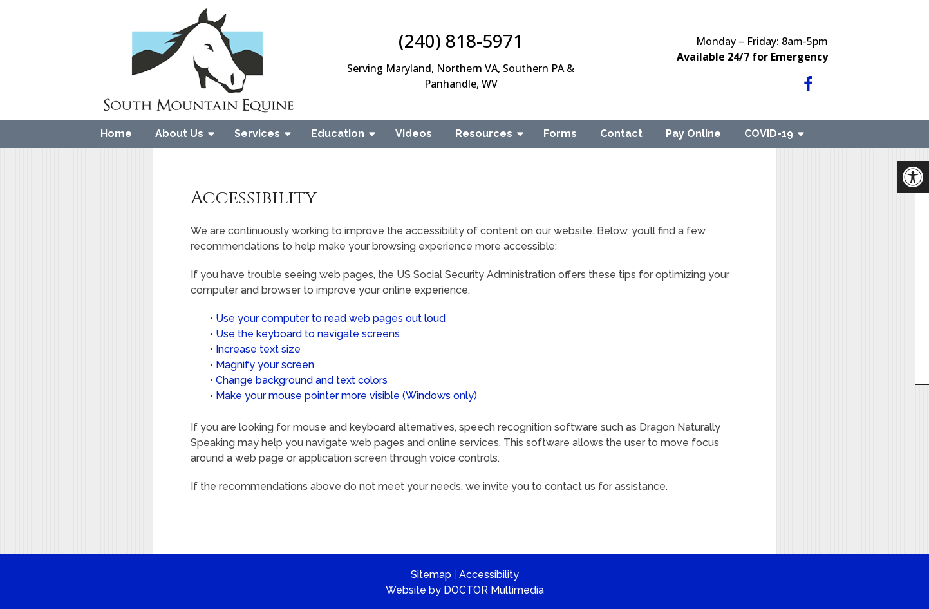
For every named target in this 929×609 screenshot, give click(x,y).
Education (337, 133)
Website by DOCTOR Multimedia (465, 590)
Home (116, 133)
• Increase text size (256, 349)
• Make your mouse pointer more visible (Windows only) (343, 395)
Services (257, 133)
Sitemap (431, 574)
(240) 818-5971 (461, 40)
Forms (560, 133)
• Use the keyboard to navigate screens (306, 334)
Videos (413, 133)
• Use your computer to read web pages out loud (329, 318)
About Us (179, 133)
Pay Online (693, 133)
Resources (483, 133)
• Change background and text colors (300, 380)
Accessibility (489, 574)
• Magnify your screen (263, 365)
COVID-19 (768, 133)
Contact (621, 133)
